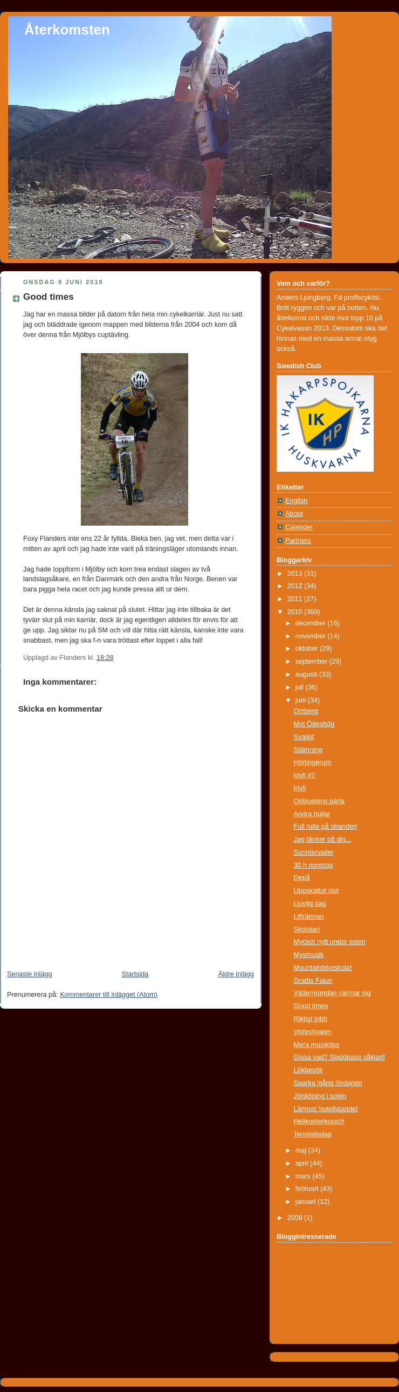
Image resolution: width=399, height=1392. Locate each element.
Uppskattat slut (316, 890)
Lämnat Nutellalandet (326, 1109)
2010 (296, 612)
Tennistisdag (313, 1134)
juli (300, 687)
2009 (296, 1218)
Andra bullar (312, 814)
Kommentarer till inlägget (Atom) (108, 994)
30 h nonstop (313, 865)
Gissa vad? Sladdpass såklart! (340, 1057)
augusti (307, 674)
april (302, 1163)
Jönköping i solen (320, 1096)
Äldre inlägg (236, 974)
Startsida (135, 974)
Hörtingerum (312, 762)
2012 (296, 586)
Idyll (300, 788)
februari (307, 1189)
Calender (299, 527)
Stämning (308, 750)
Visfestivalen (313, 1032)
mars (304, 1176)
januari (306, 1201)
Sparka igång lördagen (328, 1083)
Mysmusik (309, 955)
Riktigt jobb (310, 1019)
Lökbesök (308, 1070)
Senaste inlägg (29, 974)
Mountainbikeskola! (323, 967)
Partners (298, 541)
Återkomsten (67, 30)
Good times (48, 297)
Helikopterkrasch (319, 1121)
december (311, 623)
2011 (296, 599)
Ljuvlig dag (310, 903)
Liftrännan (309, 916)
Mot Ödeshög (314, 724)
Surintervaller (314, 852)
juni (301, 700)
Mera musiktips (317, 1045)
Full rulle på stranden (325, 826)
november (311, 636)
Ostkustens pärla (319, 801)
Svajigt (304, 737)
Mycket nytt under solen (330, 942)
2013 (296, 573)
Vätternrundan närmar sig (332, 993)
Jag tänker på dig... (323, 839)
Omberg (306, 711)
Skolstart (307, 929)
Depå (302, 877)
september (312, 661)
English (296, 501)
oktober (307, 648)
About (294, 514)
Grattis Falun (313, 980)
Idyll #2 (304, 775)
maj (301, 1150)
